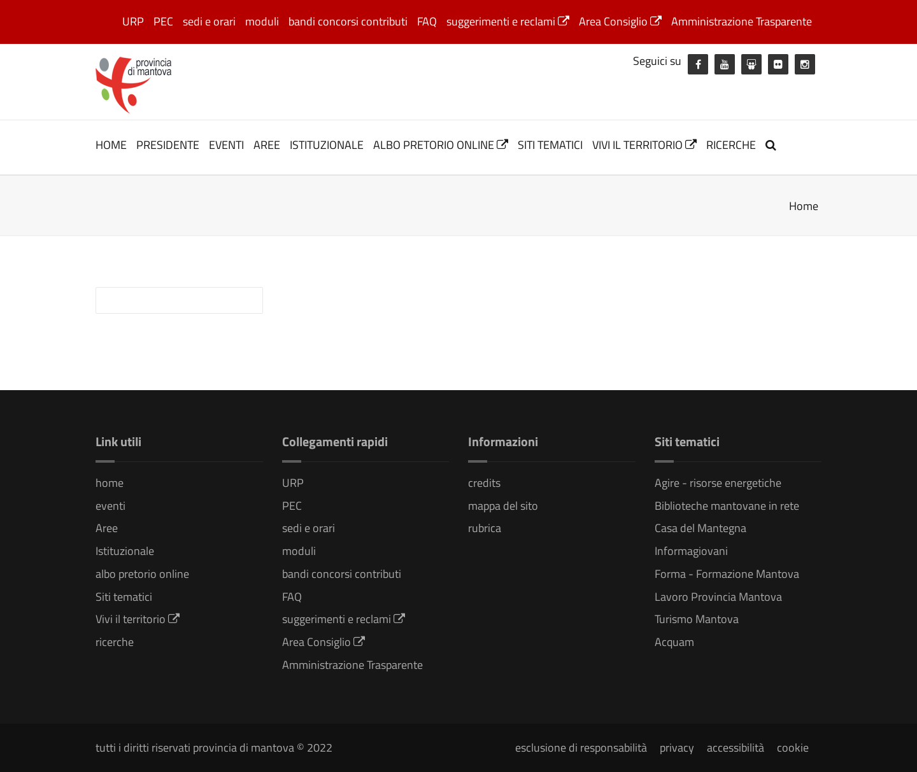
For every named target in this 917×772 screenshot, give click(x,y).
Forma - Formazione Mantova (727, 573)
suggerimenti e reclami (507, 21)
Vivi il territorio (644, 144)
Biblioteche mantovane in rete (727, 505)
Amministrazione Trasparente (741, 21)
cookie (793, 747)
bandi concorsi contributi (348, 21)
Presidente (167, 144)
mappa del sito (503, 505)
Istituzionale (327, 144)
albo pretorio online (440, 144)
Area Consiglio (620, 21)
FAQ (427, 21)
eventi (226, 144)
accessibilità (735, 747)
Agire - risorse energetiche (718, 482)
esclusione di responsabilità (581, 747)
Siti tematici (550, 144)
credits (484, 482)
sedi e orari (209, 21)
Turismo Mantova (697, 619)
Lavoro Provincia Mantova (718, 596)
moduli (262, 21)
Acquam (674, 641)
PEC (163, 21)
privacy (677, 747)
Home (803, 205)
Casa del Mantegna (700, 528)
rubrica (484, 528)
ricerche (731, 144)
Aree (266, 144)
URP (133, 21)
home (111, 144)
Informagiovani (691, 550)
